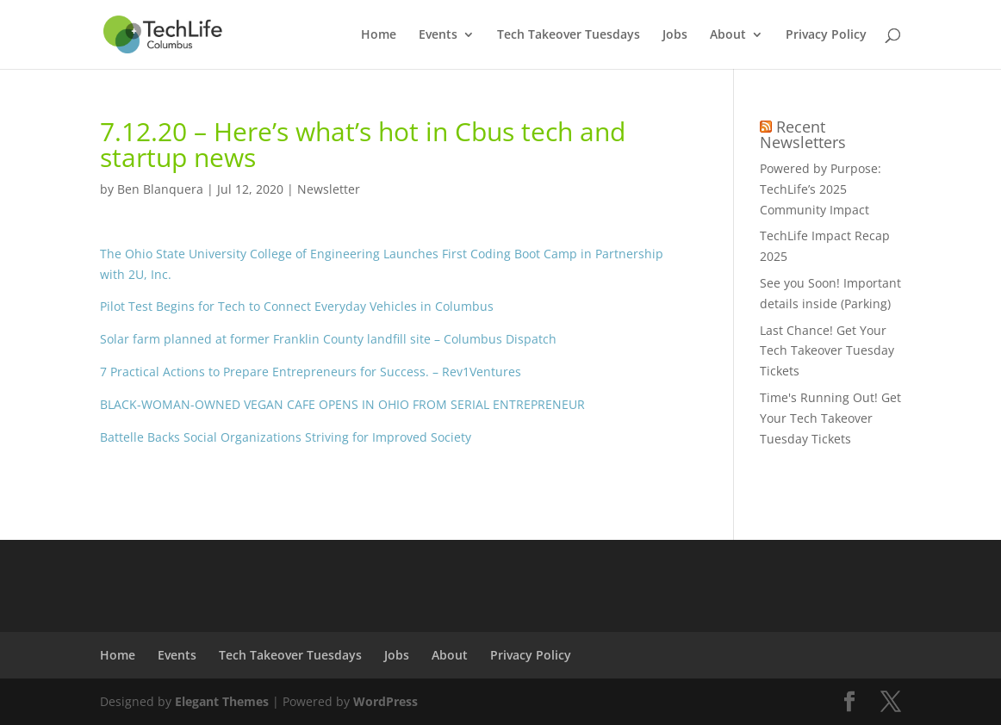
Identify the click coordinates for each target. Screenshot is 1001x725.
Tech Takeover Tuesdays (568, 35)
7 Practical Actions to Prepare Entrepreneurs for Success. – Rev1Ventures (310, 371)
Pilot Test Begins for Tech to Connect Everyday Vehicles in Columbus (297, 306)
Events (438, 35)
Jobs (674, 35)
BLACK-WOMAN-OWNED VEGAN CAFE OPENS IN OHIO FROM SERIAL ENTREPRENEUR (342, 404)
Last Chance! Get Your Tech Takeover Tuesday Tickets (827, 351)
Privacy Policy (826, 35)
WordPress (385, 701)
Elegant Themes (222, 701)
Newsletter (328, 189)
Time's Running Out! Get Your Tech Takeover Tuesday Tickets (830, 418)
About (728, 35)
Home (378, 35)
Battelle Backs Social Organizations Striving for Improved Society (285, 437)
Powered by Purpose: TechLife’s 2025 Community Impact (820, 189)
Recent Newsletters (803, 134)
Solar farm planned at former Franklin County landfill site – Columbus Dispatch (328, 339)
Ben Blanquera (160, 189)
